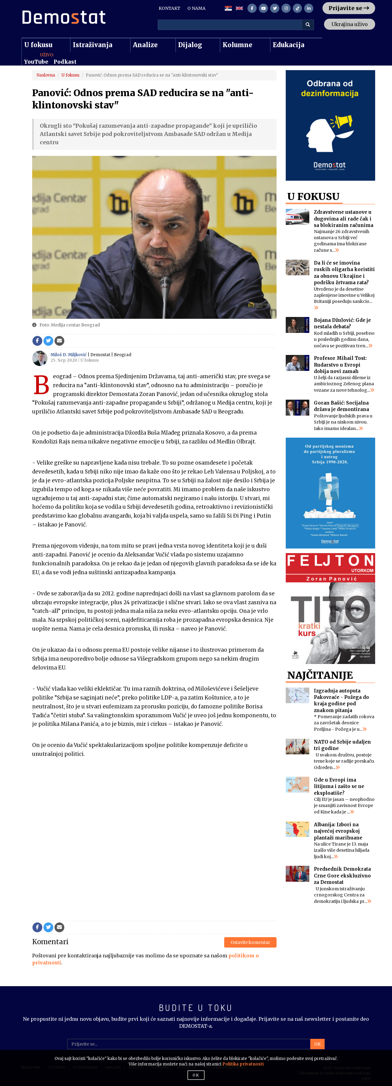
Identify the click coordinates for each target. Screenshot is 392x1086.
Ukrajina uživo (349, 24)
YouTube (36, 61)
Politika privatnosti (243, 1064)
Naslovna (46, 75)
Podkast (65, 61)
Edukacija (288, 45)
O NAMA (196, 8)
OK (317, 1044)
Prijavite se (349, 8)
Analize (145, 45)
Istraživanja (92, 45)
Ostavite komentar (250, 942)
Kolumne (237, 45)
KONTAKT (169, 8)
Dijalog (190, 45)
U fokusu (38, 45)
